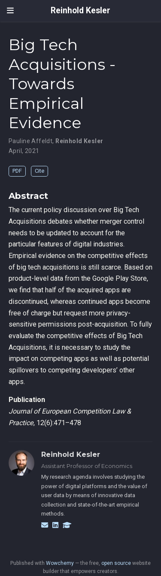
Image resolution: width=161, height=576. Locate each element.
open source (116, 563)
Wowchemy (60, 563)
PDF (17, 171)
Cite (39, 171)
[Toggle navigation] (10, 10)
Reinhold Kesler (80, 10)
